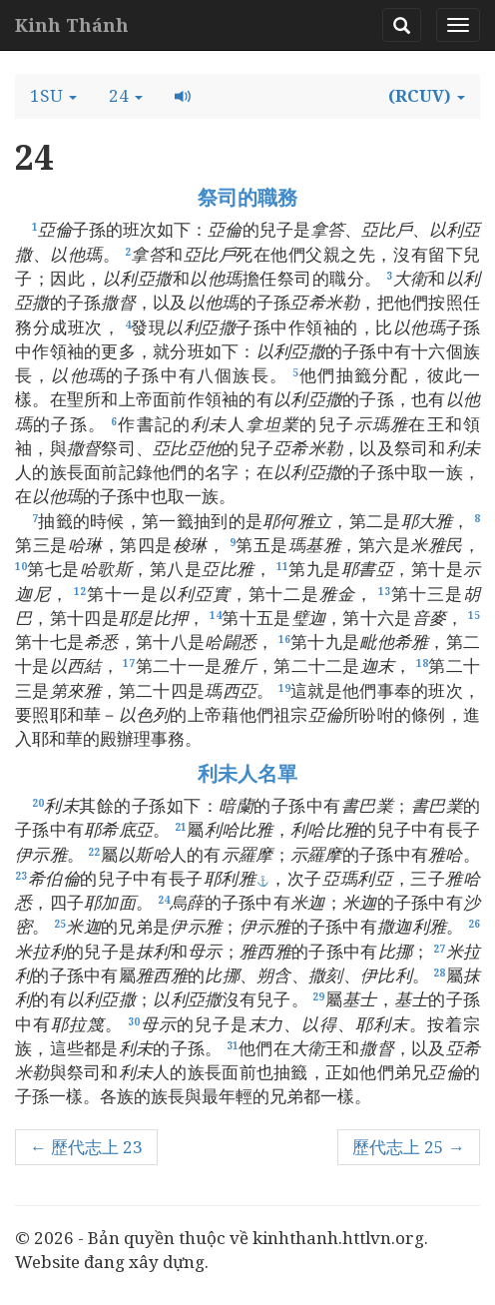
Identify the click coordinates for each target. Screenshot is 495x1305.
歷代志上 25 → (408, 1146)
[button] (53, 96)
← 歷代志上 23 (86, 1146)
